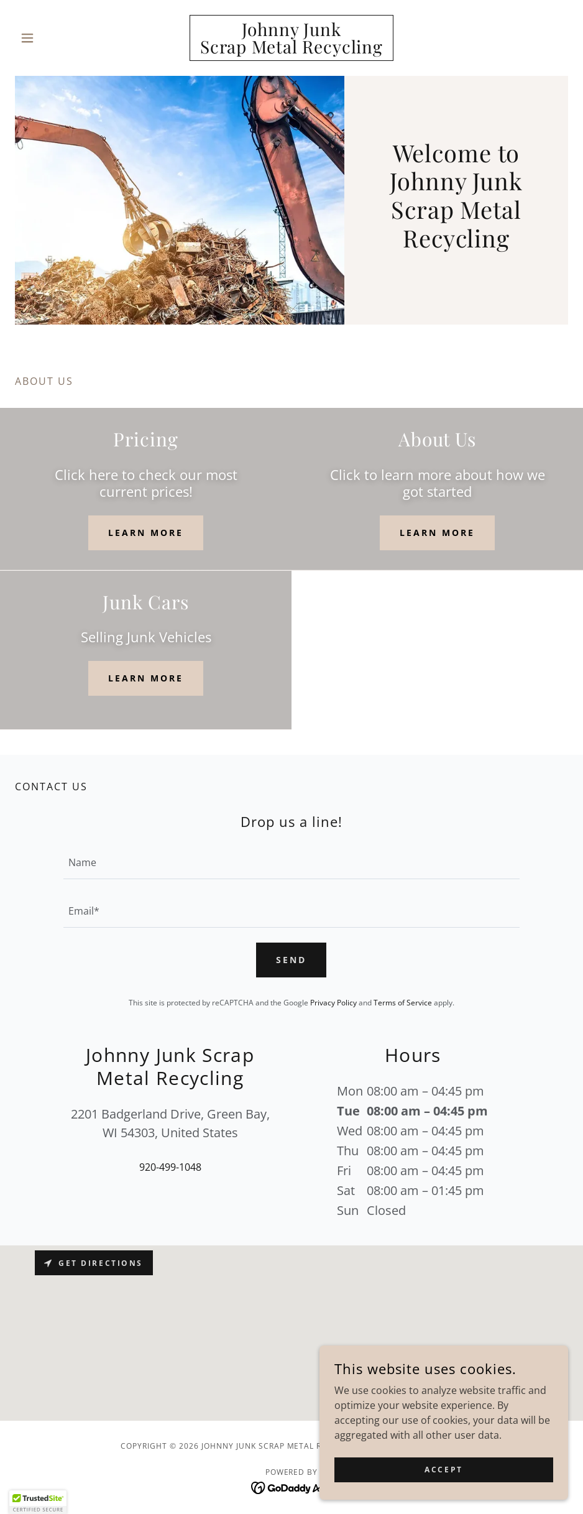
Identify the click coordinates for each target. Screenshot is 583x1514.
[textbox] (291, 862)
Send (291, 960)
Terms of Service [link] (403, 1002)
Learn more (145, 532)
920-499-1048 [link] (170, 1167)
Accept (443, 1469)
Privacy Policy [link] (333, 1002)
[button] (56, 37)
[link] (291, 50)
